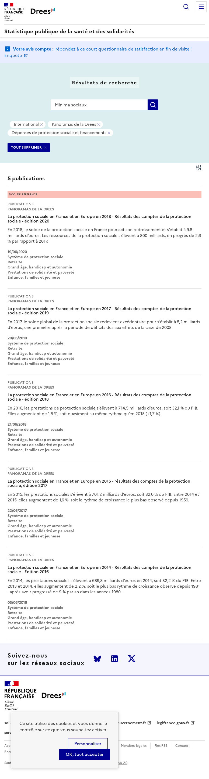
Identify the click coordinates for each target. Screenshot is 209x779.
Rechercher (186, 6)
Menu (201, 6)
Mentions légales (134, 746)
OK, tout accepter (84, 754)
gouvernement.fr (130, 723)
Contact (181, 746)
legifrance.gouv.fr (173, 723)
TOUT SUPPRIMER (26, 147)
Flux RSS (161, 746)
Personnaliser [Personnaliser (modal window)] (87, 743)
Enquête (13, 55)
